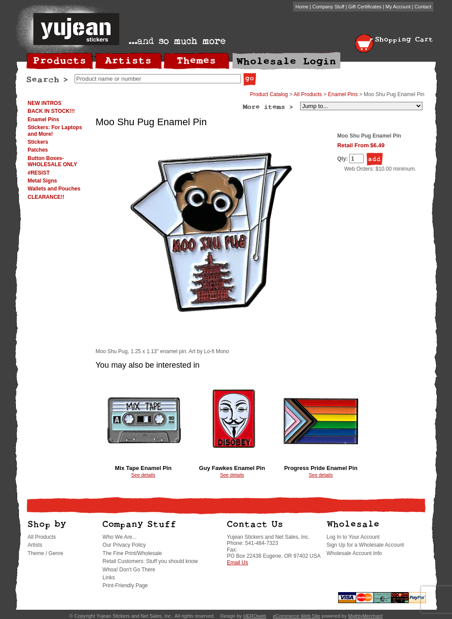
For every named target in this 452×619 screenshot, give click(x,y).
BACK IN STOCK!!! (51, 111)
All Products (308, 94)
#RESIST (39, 173)
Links (108, 577)
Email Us (237, 562)
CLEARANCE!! (46, 197)
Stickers (38, 142)
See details (143, 474)
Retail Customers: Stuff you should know (150, 561)
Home (301, 6)
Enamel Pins (43, 119)
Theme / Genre (46, 553)
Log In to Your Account (353, 537)
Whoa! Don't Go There (128, 570)
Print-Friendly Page (125, 585)
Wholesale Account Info (354, 553)
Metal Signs (42, 181)
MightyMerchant (365, 616)
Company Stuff (329, 6)
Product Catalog (269, 94)
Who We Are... (119, 537)
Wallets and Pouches (54, 189)
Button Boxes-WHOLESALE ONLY (52, 161)
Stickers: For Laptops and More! (55, 130)
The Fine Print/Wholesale (132, 553)
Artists (35, 545)
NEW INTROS (45, 103)
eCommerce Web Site (296, 616)
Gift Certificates (364, 6)
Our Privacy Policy (124, 545)
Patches (38, 150)
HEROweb (254, 616)
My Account (398, 6)
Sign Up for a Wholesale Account (365, 545)
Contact (422, 6)
